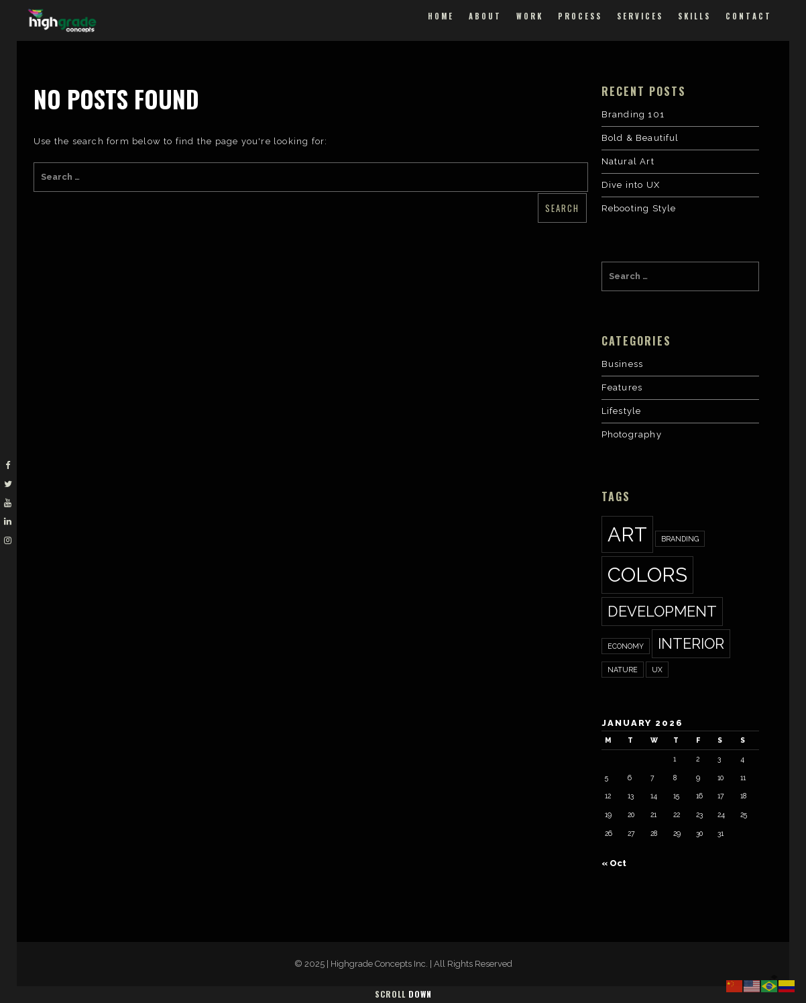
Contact (749, 16)
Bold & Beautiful (640, 138)
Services (640, 16)
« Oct (613, 863)
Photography (631, 434)
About (485, 16)
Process (580, 16)
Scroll (403, 994)
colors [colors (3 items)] (647, 574)
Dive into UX (630, 185)
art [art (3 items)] (627, 534)
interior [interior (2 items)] (691, 643)
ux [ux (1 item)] (657, 670)
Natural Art (627, 161)
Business (622, 364)
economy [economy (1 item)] (626, 646)
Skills (694, 16)
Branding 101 (633, 114)
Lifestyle (621, 411)
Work (529, 16)
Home (441, 16)
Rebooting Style (639, 208)
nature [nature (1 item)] (623, 670)
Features (622, 387)
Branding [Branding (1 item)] (680, 539)
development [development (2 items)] (662, 611)
